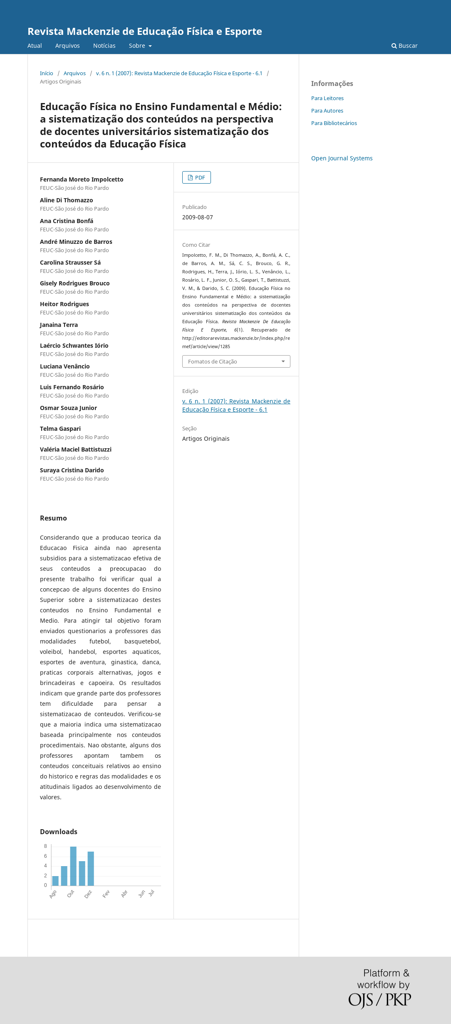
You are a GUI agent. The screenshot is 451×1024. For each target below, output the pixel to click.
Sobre (138, 45)
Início (46, 73)
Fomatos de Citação (212, 361)
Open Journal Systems (342, 158)
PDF (199, 177)
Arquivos (67, 45)
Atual (34, 45)
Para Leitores (327, 98)
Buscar (405, 45)
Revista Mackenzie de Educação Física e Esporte (144, 31)
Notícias (104, 45)
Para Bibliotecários (334, 123)
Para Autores (327, 110)
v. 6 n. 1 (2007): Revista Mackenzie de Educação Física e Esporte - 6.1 (179, 73)
